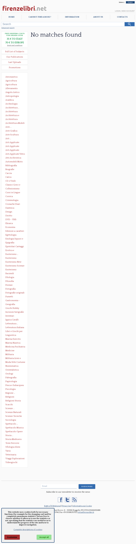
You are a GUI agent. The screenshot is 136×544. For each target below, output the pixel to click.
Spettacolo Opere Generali (14, 431)
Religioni (9, 397)
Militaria (9, 354)
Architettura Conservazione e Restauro (13, 111)
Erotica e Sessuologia (11, 250)
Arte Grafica (11, 131)
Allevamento (11, 88)
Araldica (9, 100)
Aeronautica (11, 77)
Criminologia (11, 200)
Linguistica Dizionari (10, 335)
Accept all (44, 537)
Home (11, 17)
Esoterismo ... (11, 254)
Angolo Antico (12, 92)
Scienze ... (9, 408)
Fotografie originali (14, 293)
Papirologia (11, 381)
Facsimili (9, 273)
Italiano (121, 2)
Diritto (8, 215)
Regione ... (10, 393)
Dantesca (9, 208)
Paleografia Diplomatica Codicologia (11, 377)
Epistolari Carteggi (14, 246)
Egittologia (10, 235)
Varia (7, 451)
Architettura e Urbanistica (12, 115)
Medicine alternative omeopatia (10, 350)
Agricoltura (11, 80)
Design (8, 212)
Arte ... (8, 127)
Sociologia (10, 420)
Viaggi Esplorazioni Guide (15, 458)
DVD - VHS (10, 219)
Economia (10, 227)
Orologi (9, 374)
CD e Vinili (10, 181)
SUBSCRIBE (87, 486)
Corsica (9, 196)
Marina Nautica (12, 343)
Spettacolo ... (11, 424)
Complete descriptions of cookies (28, 530)
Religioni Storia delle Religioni (13, 400)
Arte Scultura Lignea (12, 134)
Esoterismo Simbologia (11, 269)
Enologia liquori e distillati (14, 239)
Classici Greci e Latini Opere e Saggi (15, 185)
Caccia (8, 173)
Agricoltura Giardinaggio (11, 84)
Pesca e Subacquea (14, 385)
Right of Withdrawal (52, 506)
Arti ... (8, 138)
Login (117, 11)
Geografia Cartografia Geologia (10, 304)
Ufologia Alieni (12, 447)
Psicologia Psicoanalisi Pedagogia (11, 389)
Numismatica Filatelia (11, 366)
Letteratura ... (11, 323)
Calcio (8, 177)
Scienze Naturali (13, 412)
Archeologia (11, 104)
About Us (98, 17)
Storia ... (9, 435)
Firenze (8, 285)
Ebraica (9, 223)
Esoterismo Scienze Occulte (14, 266)
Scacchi (9, 404)
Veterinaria (10, 454)
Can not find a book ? (40, 17)
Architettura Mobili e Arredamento (15, 123)
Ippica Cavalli (12, 320)
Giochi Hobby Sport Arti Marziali (14, 308)
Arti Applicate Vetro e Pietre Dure (15, 154)
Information (72, 17)
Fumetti (9, 296)
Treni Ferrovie (12, 443)
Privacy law (66, 506)
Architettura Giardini (11, 119)
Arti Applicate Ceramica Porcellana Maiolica (15, 142)
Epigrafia (9, 242)
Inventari (9, 316)
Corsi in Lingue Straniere (12, 192)
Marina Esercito (13, 339)
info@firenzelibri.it (86, 512)
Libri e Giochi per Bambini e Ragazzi (14, 331)
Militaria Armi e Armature (13, 358)
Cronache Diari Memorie (12, 204)
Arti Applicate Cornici (12, 146)
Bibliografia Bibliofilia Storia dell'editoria (13, 165)
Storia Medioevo (13, 439)
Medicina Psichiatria (15, 347)
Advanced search (7, 28)
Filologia (9, 277)
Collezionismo (12, 188)
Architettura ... (12, 107)
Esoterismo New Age (13, 262)
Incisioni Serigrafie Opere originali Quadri (14, 312)
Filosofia (9, 281)
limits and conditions (14, 45)
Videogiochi (11, 462)
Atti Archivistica (13, 158)
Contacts (122, 17)
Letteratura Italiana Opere (14, 327)
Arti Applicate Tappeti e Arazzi (13, 150)
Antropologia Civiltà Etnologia (13, 96)
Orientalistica (12, 370)
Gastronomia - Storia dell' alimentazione (12, 300)
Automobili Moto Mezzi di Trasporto (14, 161)
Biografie (9, 169)
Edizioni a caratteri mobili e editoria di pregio (14, 231)
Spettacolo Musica (14, 427)
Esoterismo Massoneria (10, 258)
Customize (12, 537)
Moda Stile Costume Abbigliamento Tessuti (15, 362)
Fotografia (10, 289)
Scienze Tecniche (13, 416)
